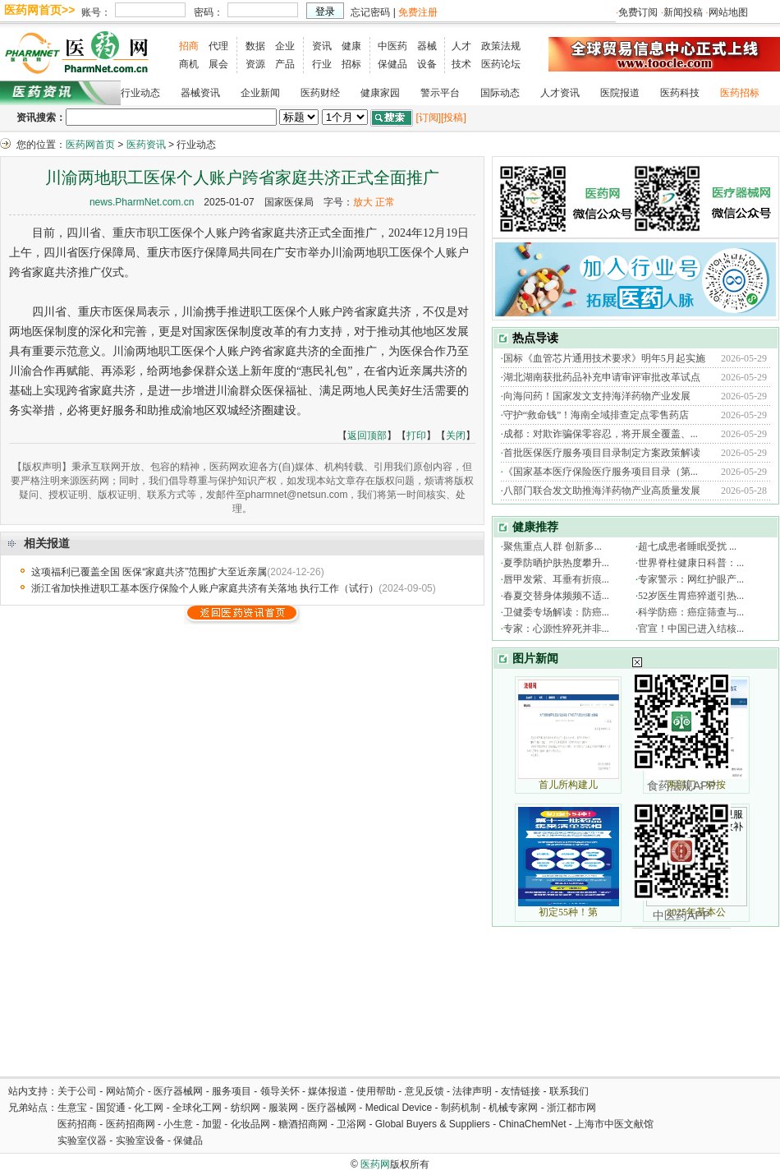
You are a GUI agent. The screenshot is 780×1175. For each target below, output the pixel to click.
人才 (461, 46)
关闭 (456, 435)
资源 (255, 64)
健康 (351, 46)
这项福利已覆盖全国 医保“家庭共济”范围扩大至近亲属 (149, 572)
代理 (218, 46)
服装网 (283, 1107)
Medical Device (398, 1107)
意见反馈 (424, 1091)
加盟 (213, 1124)
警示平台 (440, 93)
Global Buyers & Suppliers (432, 1124)
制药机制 (460, 1107)
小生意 (178, 1124)
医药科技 (680, 93)
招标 (351, 64)
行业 (322, 64)
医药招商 (77, 1124)
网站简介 (125, 1091)
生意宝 (72, 1107)
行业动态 (140, 93)
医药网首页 (90, 144)
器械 (427, 46)
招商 (189, 46)
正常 (385, 202)
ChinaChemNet (532, 1124)
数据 (255, 46)
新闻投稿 (683, 12)
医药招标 (739, 93)
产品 (285, 64)
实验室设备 (140, 1140)
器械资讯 (200, 93)
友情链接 (520, 1091)
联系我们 (569, 1091)
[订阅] (428, 117)
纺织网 (245, 1107)
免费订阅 (638, 12)
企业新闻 (260, 93)
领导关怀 (280, 1091)
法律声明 (472, 1091)
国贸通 (111, 1107)
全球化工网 (197, 1107)
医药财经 (320, 93)
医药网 (375, 1164)
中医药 (392, 46)
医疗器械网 (178, 1091)
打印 (416, 435)
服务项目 (231, 1091)
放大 (363, 202)
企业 (285, 46)
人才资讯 (560, 93)
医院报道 (620, 93)
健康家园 (380, 93)
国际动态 (500, 93)
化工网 (148, 1107)
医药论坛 (501, 64)
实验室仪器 (82, 1140)
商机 (189, 64)
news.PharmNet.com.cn (141, 202)
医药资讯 (146, 144)
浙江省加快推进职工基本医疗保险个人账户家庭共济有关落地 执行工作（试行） (205, 588)
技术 (461, 64)
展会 (218, 64)
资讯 (322, 46)
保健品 (392, 64)
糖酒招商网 (303, 1124)
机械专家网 (513, 1107)
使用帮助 (376, 1091)
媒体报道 (327, 1091)
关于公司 (77, 1091)
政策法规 (501, 46)
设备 (427, 64)
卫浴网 (353, 1124)
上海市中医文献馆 (614, 1124)
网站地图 (728, 12)
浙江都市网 (571, 1107)
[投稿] (453, 117)
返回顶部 (367, 435)
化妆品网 (250, 1124)
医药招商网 (130, 1124)
